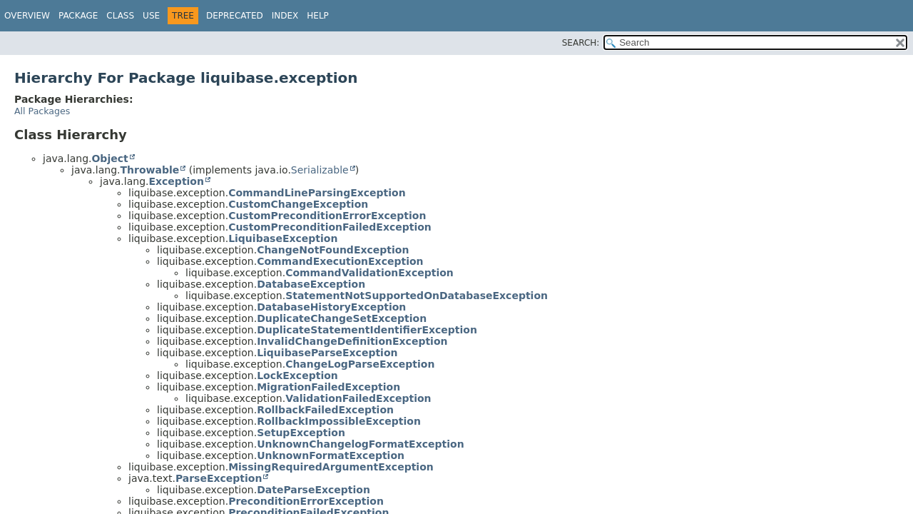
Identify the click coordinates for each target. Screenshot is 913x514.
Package (78, 16)
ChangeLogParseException (359, 364)
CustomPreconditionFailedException (330, 227)
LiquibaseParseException (327, 352)
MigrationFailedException (328, 387)
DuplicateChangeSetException (342, 318)
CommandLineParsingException (317, 192)
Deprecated (234, 16)
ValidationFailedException (358, 398)
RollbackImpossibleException (339, 421)
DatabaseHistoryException (331, 307)
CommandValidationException (369, 272)
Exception (176, 181)
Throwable (149, 170)
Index (285, 16)
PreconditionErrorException (306, 501)
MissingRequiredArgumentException (331, 467)
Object (109, 158)
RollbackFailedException (325, 409)
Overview (27, 16)
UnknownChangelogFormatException (360, 444)
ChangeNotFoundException (333, 250)
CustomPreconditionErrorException (327, 215)
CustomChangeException (298, 204)
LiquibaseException (282, 238)
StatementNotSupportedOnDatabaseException (416, 295)
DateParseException (313, 489)
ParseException (218, 478)
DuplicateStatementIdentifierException (367, 330)
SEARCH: (581, 43)
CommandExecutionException (340, 261)
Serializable (320, 170)
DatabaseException (311, 284)
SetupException (301, 432)
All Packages (42, 111)
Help (318, 16)
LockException (297, 375)
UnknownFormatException (330, 455)
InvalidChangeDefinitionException (352, 341)
